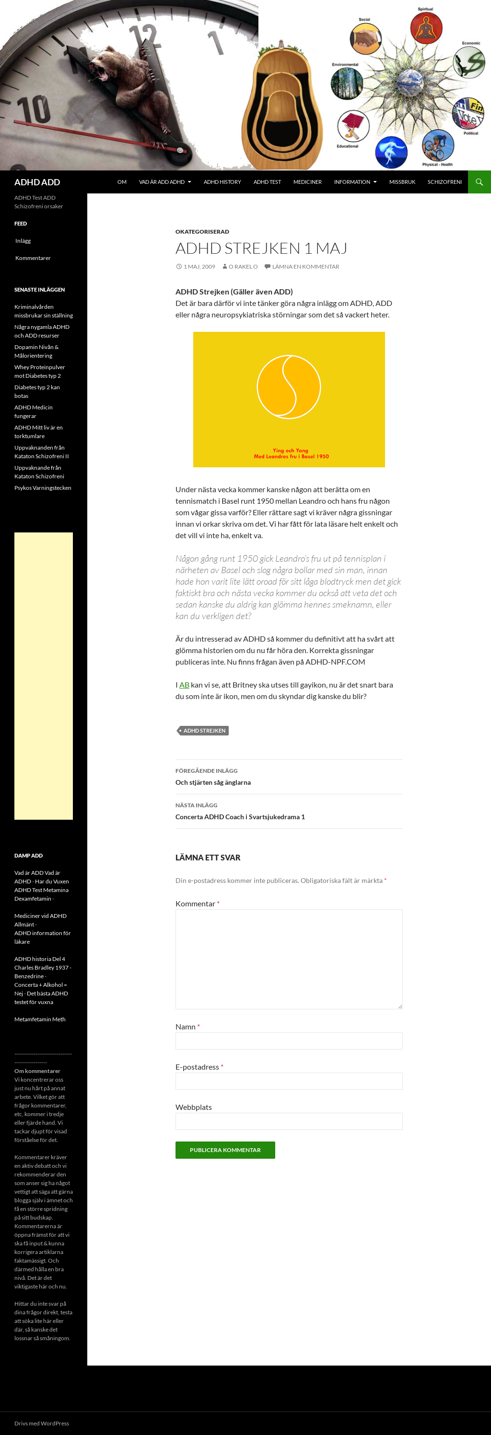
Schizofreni (445, 182)
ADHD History (222, 182)
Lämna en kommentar (305, 266)
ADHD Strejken (204, 730)
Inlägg (23, 240)
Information (352, 182)
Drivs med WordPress (41, 1423)
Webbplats (193, 1106)
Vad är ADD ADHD (162, 182)
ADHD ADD (37, 182)
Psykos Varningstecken (42, 487)
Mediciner (307, 182)
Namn (187, 1026)
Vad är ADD (29, 872)
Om (122, 182)
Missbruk (402, 182)
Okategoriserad (202, 231)
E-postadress (199, 1066)
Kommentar (197, 903)
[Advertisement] (43, 676)
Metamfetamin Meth (40, 1019)
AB (184, 684)
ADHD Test (267, 182)
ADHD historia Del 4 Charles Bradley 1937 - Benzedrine (42, 967)
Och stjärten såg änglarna (289, 775)
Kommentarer (33, 257)
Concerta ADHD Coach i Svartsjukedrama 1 (289, 810)
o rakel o (243, 266)
